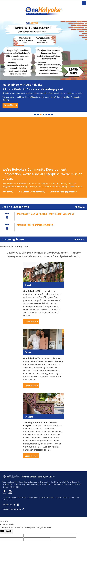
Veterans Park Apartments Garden (34, 224)
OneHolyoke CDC (43, 11)
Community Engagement (62, 191)
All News (79, 207)
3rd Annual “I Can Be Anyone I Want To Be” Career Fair (45, 213)
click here (23, 508)
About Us (7, 191)
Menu (84, 3)
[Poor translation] (9, 531)
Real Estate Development (31, 191)
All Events (79, 239)
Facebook (18, 504)
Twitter (14, 504)
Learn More (9, 105)
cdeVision (37, 497)
